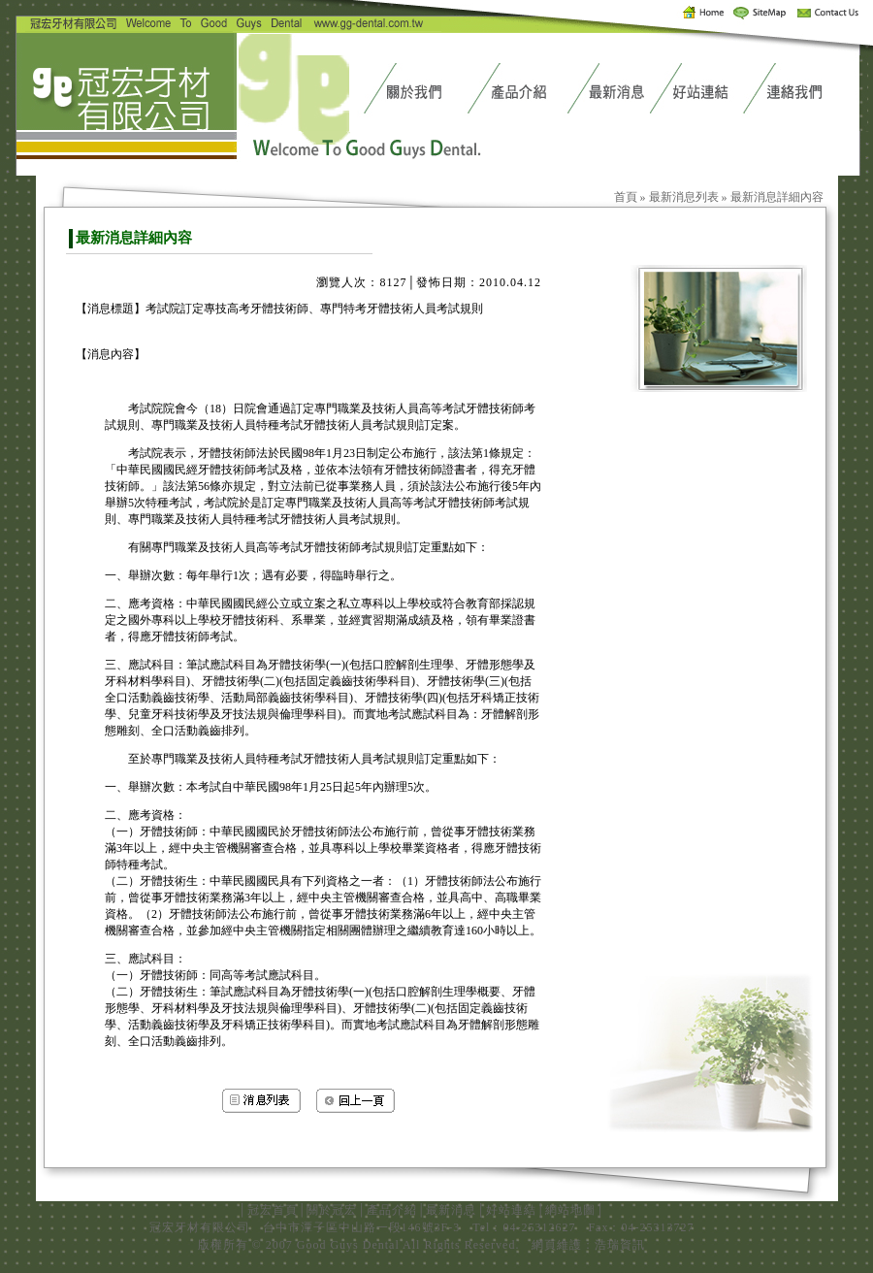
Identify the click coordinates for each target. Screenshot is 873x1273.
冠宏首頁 (272, 1210)
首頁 (625, 197)
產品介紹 (392, 1210)
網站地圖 (570, 1210)
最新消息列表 (684, 197)
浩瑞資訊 (620, 1245)
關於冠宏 (332, 1210)
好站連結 (511, 1210)
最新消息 (451, 1210)
